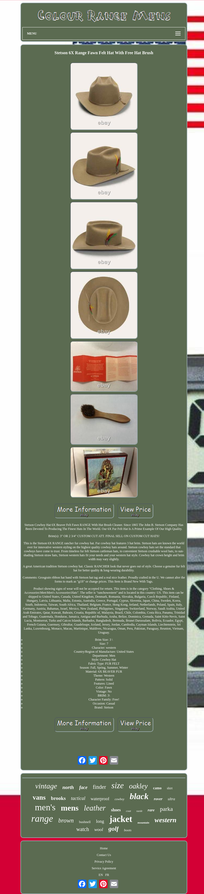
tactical (78, 798)
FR (107, 875)
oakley (138, 786)
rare (151, 810)
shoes (116, 810)
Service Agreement (104, 868)
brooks (58, 798)
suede (139, 810)
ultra (171, 799)
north (68, 787)
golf (113, 828)
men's (45, 807)
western (165, 820)
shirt (169, 788)
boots (127, 830)
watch (82, 829)
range (42, 818)
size (117, 785)
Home (104, 848)
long (100, 821)
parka (166, 809)
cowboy (119, 799)
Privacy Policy (104, 861)
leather (95, 808)
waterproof (100, 798)
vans (39, 797)
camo (157, 788)
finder (99, 787)
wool (98, 829)
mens (70, 807)
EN (101, 875)
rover (158, 799)
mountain (143, 822)
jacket (120, 819)
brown (66, 820)
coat (128, 810)
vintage (46, 786)
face (83, 787)
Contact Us (104, 855)
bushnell (85, 822)
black (139, 796)
